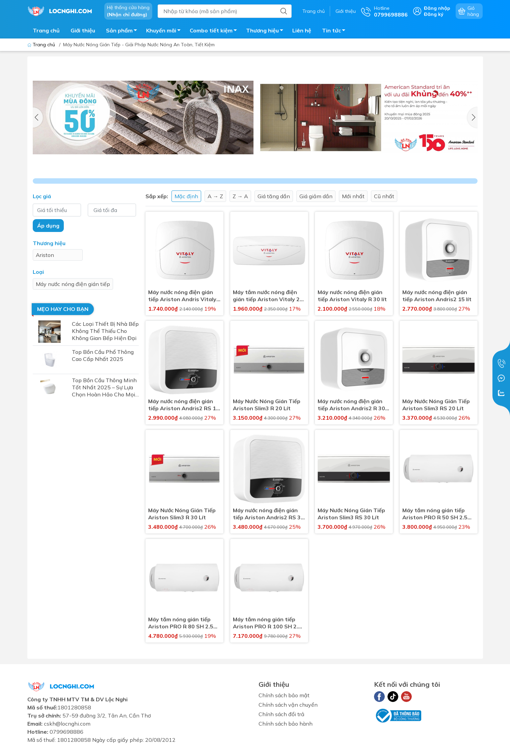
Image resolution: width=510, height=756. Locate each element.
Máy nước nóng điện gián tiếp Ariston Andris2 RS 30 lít (268, 514)
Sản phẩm (123, 31)
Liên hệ (301, 30)
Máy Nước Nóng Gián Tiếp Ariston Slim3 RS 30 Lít (351, 514)
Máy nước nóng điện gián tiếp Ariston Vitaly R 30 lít (352, 296)
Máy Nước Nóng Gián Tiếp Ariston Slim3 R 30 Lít (182, 514)
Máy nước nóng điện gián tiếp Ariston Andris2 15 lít (437, 296)
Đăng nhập (437, 8)
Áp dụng (48, 225)
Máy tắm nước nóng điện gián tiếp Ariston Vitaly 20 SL (268, 296)
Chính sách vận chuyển (288, 704)
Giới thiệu (345, 11)
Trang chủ (313, 11)
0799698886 (66, 731)
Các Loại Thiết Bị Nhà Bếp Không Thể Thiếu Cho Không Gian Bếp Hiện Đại (105, 330)
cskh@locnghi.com (67, 723)
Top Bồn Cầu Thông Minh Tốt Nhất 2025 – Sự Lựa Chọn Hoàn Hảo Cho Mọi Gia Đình (104, 387)
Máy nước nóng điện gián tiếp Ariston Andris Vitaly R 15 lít (182, 296)
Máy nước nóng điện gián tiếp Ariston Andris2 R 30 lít (351, 405)
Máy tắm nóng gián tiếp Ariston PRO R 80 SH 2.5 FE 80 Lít (180, 623)
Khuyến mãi (165, 31)
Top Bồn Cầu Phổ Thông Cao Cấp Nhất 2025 (103, 355)
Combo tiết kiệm (215, 31)
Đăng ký (434, 14)
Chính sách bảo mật (284, 695)
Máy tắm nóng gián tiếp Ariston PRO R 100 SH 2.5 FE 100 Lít (267, 623)
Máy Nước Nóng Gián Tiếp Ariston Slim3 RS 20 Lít (436, 405)
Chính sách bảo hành (286, 723)
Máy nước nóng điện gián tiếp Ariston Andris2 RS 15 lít (183, 405)
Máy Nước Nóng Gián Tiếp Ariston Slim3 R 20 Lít (266, 405)
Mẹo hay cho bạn (62, 309)
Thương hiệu (266, 31)
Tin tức (335, 31)
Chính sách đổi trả (281, 714)
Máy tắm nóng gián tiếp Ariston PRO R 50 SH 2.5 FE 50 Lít (434, 514)
